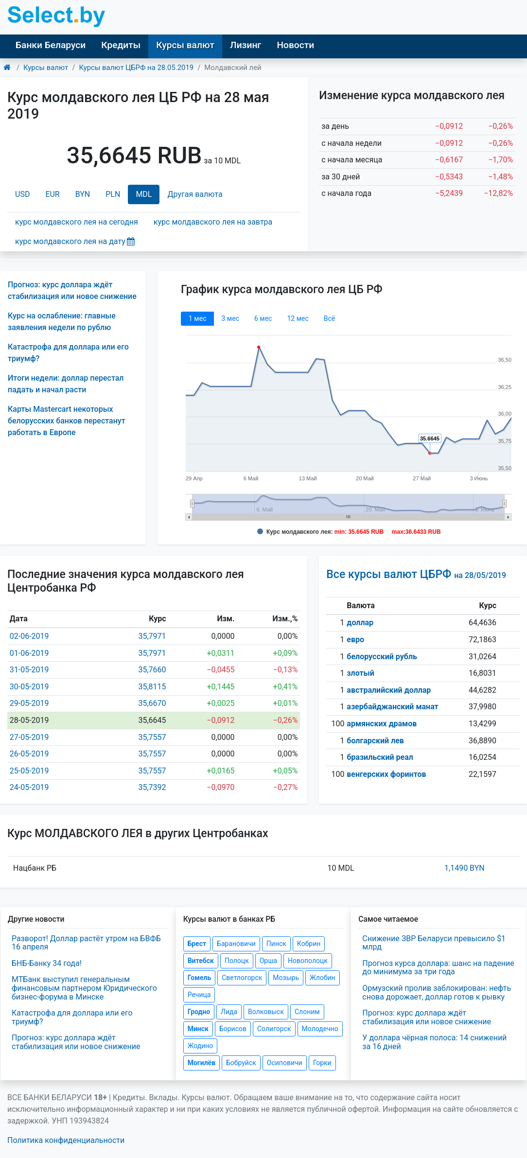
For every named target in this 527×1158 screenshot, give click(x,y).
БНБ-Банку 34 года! (47, 963)
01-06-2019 (29, 653)
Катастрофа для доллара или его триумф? (72, 1017)
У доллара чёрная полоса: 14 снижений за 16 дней (434, 1042)
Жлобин (322, 978)
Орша (268, 961)
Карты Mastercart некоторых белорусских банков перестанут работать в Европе (66, 420)
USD (22, 194)
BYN (82, 194)
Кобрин (308, 943)
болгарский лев (375, 740)
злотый (360, 673)
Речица (199, 995)
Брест (197, 943)
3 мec (230, 318)
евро (355, 639)
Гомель (199, 978)
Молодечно (320, 1029)
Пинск (276, 943)
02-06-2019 (29, 636)
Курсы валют (185, 45)
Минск (198, 1029)
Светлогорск (242, 978)
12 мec (297, 318)
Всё (329, 318)
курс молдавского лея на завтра (213, 222)
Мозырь (286, 978)
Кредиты (121, 45)
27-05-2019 (29, 737)
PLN (112, 194)
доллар (360, 622)
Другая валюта (194, 194)
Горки (322, 1063)
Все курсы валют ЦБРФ (416, 574)
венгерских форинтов (386, 774)
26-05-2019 (29, 753)
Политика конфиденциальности (65, 1140)
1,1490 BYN (464, 868)
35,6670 (152, 703)
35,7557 (152, 737)
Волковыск (266, 1012)
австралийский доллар (389, 690)
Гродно (199, 1012)
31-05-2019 (29, 669)
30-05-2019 (29, 686)
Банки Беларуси (51, 45)
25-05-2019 (29, 770)
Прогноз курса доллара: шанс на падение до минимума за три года (438, 968)
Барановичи (236, 943)
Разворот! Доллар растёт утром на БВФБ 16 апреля (86, 943)
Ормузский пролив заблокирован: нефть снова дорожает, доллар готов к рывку (436, 992)
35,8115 (152, 686)
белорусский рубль (382, 656)
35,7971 (152, 636)
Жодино (200, 1046)
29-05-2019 (29, 703)
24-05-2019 (29, 787)
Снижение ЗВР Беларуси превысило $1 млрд (434, 943)
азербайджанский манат (392, 706)
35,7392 (152, 787)
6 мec (263, 318)
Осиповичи (284, 1063)
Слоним (307, 1012)
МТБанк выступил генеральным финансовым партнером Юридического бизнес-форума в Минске (84, 988)
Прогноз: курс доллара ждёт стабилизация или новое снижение (76, 1042)
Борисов (232, 1029)
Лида (229, 1012)
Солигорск (274, 1029)
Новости (295, 45)
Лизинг (245, 45)
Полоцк (237, 961)
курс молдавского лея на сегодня (76, 222)
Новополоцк (308, 961)
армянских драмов (382, 723)
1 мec (197, 318)
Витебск (201, 961)
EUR (52, 194)
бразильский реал (380, 757)
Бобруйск (241, 1063)
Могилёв (201, 1063)
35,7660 (152, 669)
